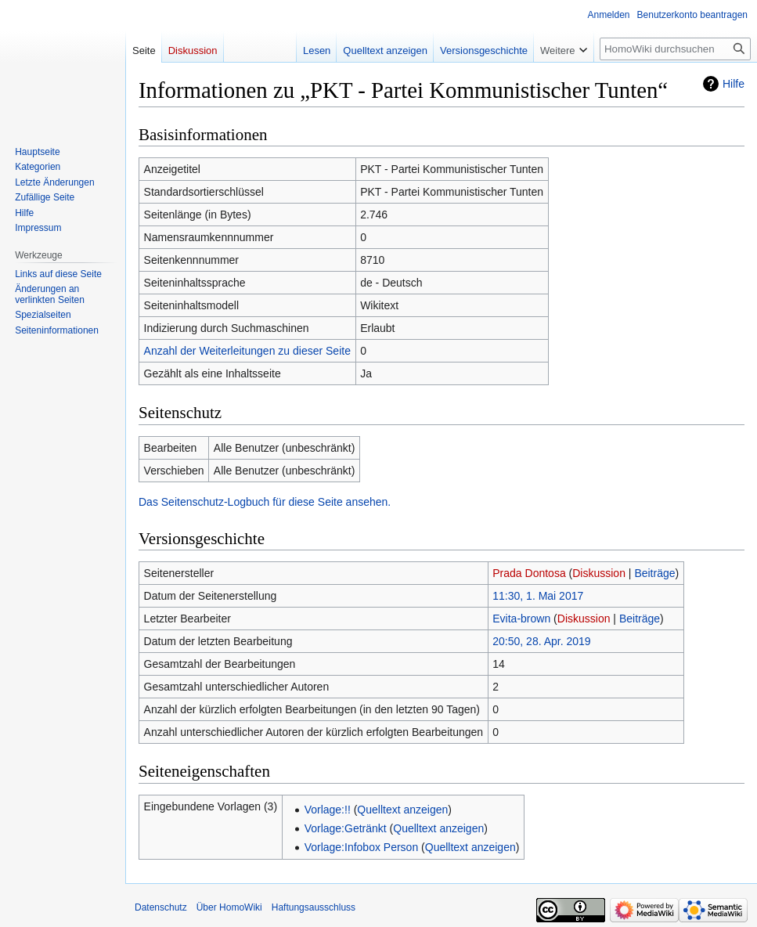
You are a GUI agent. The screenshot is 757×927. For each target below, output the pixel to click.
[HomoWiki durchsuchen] (675, 49)
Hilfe (733, 84)
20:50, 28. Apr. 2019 (541, 641)
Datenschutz (161, 907)
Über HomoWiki (229, 907)
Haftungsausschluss (313, 907)
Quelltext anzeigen (402, 809)
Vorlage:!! (328, 809)
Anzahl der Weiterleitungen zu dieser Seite (247, 350)
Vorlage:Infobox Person (362, 847)
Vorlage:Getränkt (346, 828)
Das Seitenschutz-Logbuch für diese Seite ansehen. (265, 502)
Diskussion (598, 573)
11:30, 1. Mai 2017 (537, 596)
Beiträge (654, 573)
